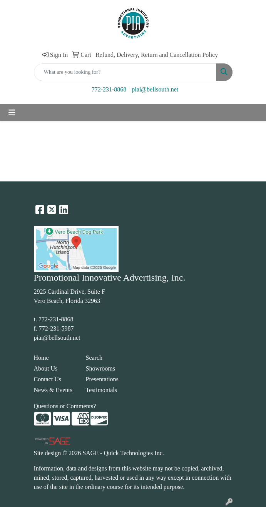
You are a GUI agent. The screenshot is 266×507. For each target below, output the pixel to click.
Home (41, 357)
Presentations (102, 379)
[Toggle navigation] (12, 112)
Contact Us (48, 379)
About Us (46, 368)
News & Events (53, 390)
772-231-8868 (109, 89)
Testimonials (101, 390)
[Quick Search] (125, 72)
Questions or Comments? (65, 406)
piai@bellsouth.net (155, 89)
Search (94, 357)
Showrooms (100, 368)
